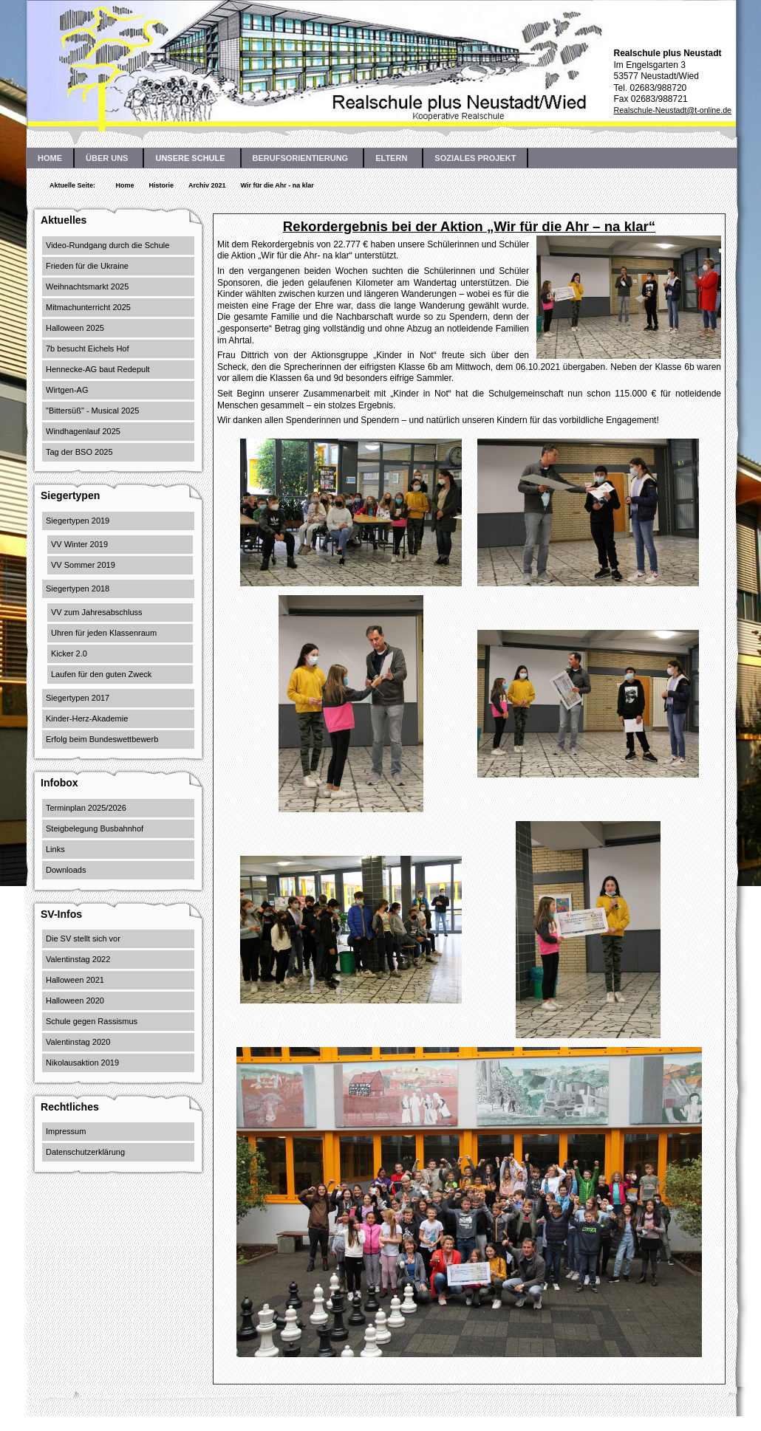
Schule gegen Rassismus (91, 1021)
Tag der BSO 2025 (79, 451)
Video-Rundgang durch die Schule (107, 245)
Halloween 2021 (75, 979)
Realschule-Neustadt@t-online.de (672, 110)
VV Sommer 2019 (83, 564)
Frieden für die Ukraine (87, 265)
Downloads (66, 869)
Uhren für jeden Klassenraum (104, 632)
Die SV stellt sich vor (83, 938)
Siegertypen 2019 (77, 520)
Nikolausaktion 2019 (82, 1062)
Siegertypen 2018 (77, 588)
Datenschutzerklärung (85, 1151)
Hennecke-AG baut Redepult (98, 369)
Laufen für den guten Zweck (101, 674)
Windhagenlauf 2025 (83, 431)
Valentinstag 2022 (78, 959)
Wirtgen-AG (67, 389)
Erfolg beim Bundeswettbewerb (102, 739)
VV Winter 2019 (79, 544)
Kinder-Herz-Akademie (87, 718)
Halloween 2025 (75, 327)
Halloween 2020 (75, 1000)
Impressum (66, 1131)
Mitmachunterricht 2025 (88, 307)
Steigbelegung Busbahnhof (94, 828)
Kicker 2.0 (69, 653)
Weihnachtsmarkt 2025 (87, 286)
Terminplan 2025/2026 (86, 807)
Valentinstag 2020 (78, 1041)
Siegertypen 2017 (77, 697)
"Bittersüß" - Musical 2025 (92, 410)
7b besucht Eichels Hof (87, 348)
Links (55, 849)
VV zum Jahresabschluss (97, 612)
